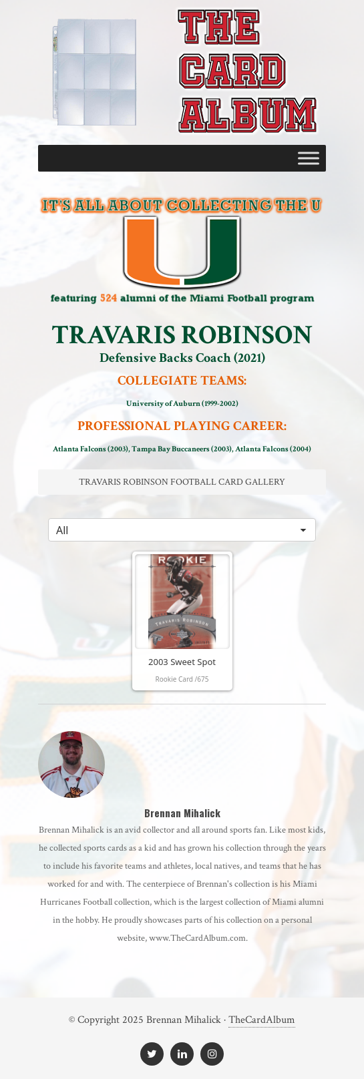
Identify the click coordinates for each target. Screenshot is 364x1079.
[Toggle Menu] (308, 158)
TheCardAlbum (261, 1020)
